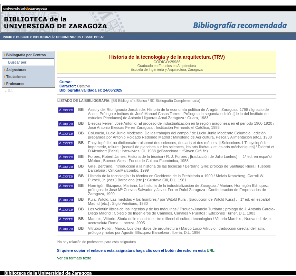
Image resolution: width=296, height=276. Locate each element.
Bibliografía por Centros (26, 55)
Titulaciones (16, 77)
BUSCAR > (24, 37)
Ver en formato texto (74, 258)
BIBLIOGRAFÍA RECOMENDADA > (58, 37)
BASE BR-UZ (94, 37)
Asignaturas (16, 70)
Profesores (15, 84)
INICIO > (9, 37)
